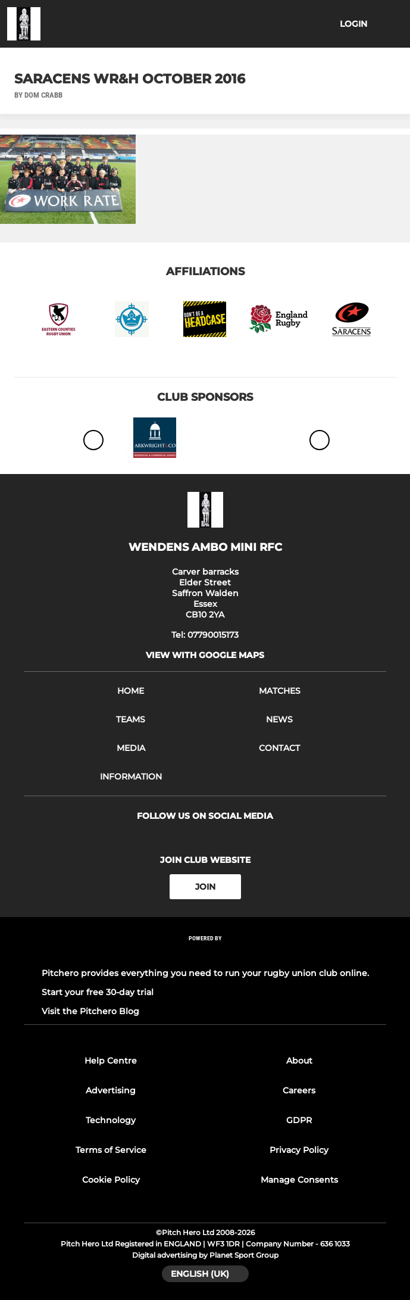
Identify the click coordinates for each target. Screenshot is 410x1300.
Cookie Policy (111, 1179)
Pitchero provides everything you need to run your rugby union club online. (205, 973)
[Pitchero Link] (205, 954)
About (299, 1060)
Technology (111, 1120)
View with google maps (205, 655)
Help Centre (110, 1060)
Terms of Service (111, 1150)
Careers (299, 1090)
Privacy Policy (299, 1150)
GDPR (299, 1120)
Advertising (111, 1090)
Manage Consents (299, 1179)
